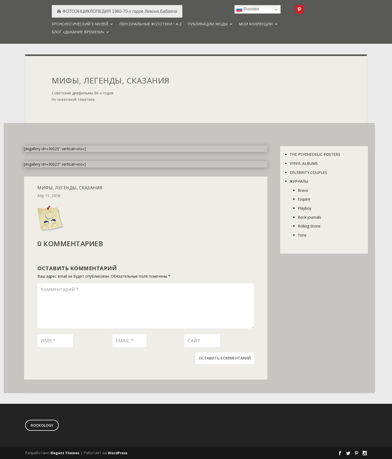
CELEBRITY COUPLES (308, 172)
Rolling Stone (309, 226)
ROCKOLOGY (42, 425)
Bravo (303, 190)
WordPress (117, 452)
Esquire (304, 199)
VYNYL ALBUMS (304, 163)
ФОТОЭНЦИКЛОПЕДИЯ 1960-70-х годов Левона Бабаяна (119, 11)
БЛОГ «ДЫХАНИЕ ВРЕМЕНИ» (78, 32)
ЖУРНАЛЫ (299, 181)
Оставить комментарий (225, 358)
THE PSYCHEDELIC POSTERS (315, 154)
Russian (247, 9)
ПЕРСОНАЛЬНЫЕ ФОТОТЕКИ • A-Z (150, 24)
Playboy (304, 208)
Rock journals (309, 217)
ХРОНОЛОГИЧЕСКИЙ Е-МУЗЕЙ (80, 24)
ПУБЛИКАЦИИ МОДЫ (208, 24)
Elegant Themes (64, 452)
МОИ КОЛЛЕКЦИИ (256, 24)
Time (302, 235)
